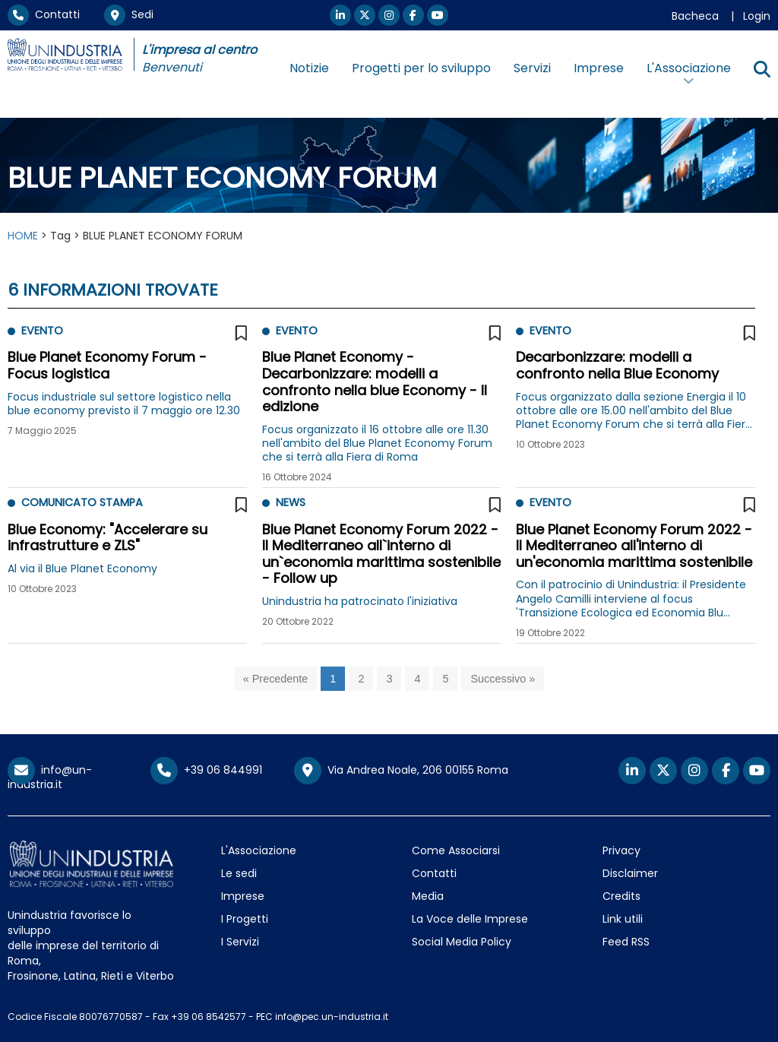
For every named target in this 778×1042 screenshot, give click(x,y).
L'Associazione (258, 850)
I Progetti (244, 918)
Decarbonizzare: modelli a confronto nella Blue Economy (617, 365)
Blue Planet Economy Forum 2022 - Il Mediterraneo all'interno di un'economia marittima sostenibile (634, 546)
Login (756, 16)
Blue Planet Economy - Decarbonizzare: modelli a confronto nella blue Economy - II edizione (374, 381)
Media (428, 896)
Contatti (44, 14)
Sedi (128, 14)
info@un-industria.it (50, 777)
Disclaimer (630, 873)
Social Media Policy (461, 941)
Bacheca (695, 16)
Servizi (532, 68)
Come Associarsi (456, 850)
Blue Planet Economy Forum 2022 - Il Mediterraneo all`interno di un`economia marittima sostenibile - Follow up (381, 554)
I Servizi (240, 941)
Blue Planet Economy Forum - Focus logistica (107, 365)
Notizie (309, 68)
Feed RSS (626, 941)
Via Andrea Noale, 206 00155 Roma (401, 770)
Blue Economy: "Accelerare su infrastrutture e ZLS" (107, 538)
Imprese (599, 68)
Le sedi (239, 873)
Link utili (622, 918)
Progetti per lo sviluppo (421, 68)
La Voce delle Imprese (470, 918)
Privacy (621, 850)
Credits (621, 896)
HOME (23, 235)
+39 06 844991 (206, 770)
